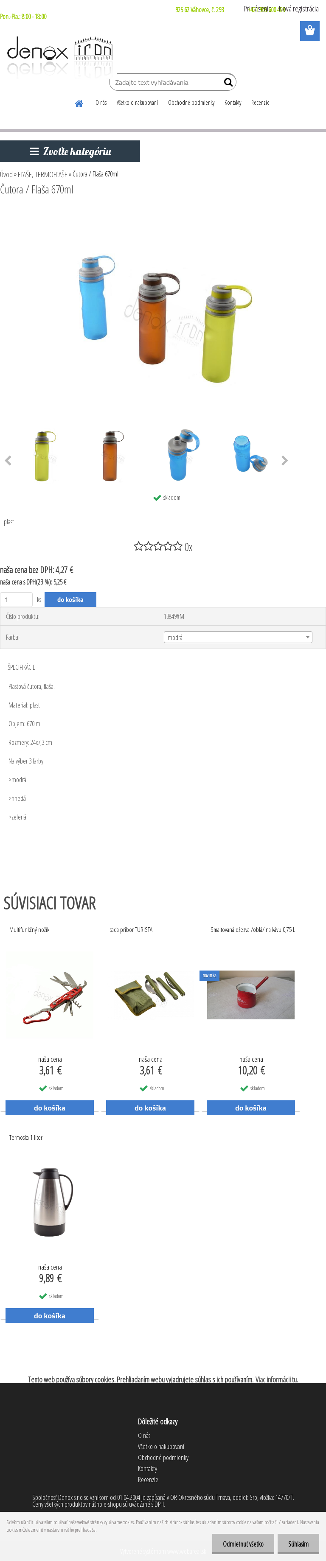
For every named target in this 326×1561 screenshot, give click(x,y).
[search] (226, 84)
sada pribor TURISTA (131, 929)
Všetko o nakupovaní (137, 102)
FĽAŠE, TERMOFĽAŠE (43, 174)
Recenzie (260, 102)
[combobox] (238, 637)
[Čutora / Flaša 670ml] (163, 212)
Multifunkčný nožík (29, 929)
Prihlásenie (258, 8)
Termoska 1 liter (25, 1137)
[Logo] (58, 57)
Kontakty (233, 102)
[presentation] (285, 461)
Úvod (6, 174)
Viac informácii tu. (277, 1379)
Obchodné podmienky (191, 102)
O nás (101, 102)
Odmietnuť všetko (243, 1544)
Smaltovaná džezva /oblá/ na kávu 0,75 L (253, 929)
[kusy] (16, 599)
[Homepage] (79, 102)
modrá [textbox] (175, 637)
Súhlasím (298, 1544)
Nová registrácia (299, 8)
